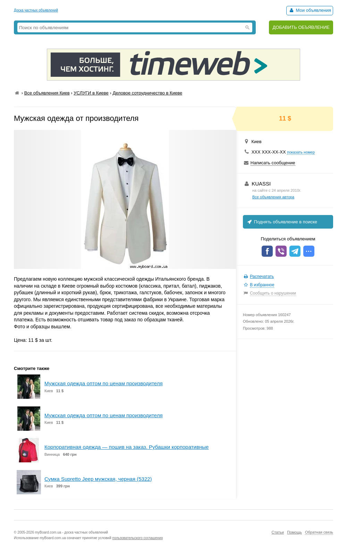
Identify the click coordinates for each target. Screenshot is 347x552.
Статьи (277, 532)
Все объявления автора (273, 197)
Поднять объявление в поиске (281, 221)
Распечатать (262, 276)
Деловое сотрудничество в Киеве (147, 93)
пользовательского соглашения (137, 538)
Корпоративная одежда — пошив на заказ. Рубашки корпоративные (126, 447)
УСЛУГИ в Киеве (91, 93)
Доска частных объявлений (36, 10)
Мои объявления (309, 10)
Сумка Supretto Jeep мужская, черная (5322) (98, 479)
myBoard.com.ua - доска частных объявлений (71, 532)
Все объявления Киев (47, 93)
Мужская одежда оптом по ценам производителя (103, 383)
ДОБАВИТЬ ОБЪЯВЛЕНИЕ (301, 27)
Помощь (294, 532)
